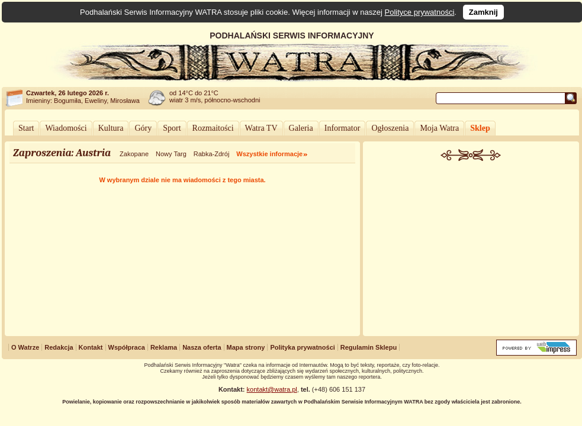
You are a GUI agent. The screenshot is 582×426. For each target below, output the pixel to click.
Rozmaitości (213, 128)
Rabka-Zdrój (212, 153)
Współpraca (126, 347)
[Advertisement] (471, 250)
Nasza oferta (201, 347)
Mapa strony (246, 347)
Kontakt (91, 347)
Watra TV (261, 128)
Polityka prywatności (302, 347)
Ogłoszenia (390, 128)
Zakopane (134, 153)
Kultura (111, 128)
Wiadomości (65, 128)
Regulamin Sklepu (368, 347)
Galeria (301, 128)
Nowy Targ (171, 153)
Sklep (480, 128)
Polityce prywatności (420, 12)
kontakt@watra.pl (272, 389)
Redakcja (58, 347)
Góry (143, 128)
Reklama (163, 347)
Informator (342, 128)
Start (26, 128)
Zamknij (483, 12)
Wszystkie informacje (269, 153)
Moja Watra (439, 128)
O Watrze (25, 347)
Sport (172, 128)
